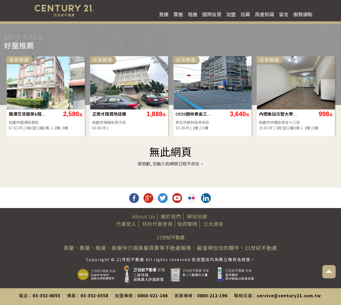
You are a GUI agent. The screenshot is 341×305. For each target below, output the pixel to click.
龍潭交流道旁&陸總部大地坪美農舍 (74, 113)
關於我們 (171, 216)
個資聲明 (187, 223)
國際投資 (211, 14)
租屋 (192, 14)
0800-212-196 (212, 295)
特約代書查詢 (157, 223)
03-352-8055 (46, 295)
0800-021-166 (152, 295)
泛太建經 (213, 223)
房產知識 (264, 14)
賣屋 (178, 14)
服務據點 (302, 14)
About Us (143, 216)
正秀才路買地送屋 (156, 113)
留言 (284, 14)
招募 (245, 14)
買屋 (164, 14)
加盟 (231, 14)
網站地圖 (197, 216)
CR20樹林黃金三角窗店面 (241, 113)
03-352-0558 (94, 295)
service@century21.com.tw (289, 295)
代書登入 (126, 223)
